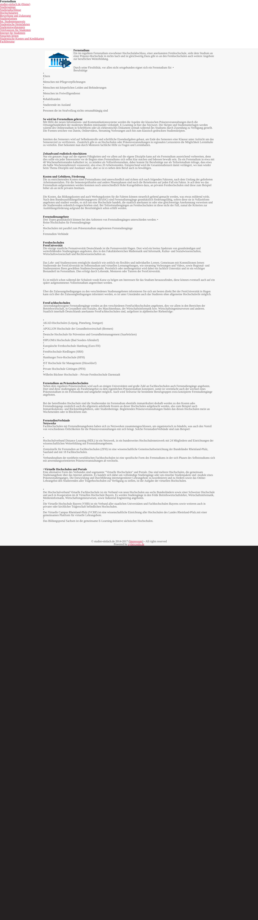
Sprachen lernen (180, 35)
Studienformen (199, 30)
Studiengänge (64, 30)
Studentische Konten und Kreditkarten (224, 35)
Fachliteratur (129, 40)
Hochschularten (126, 30)
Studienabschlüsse (94, 30)
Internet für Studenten (146, 35)
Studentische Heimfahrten (26, 35)
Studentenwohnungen (65, 35)
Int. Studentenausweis (232, 30)
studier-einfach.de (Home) (28, 30)
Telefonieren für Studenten (105, 35)
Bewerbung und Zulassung (163, 30)
